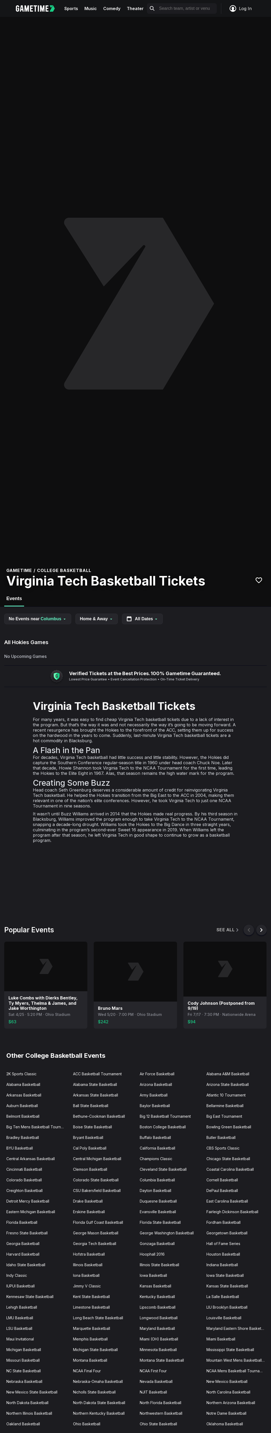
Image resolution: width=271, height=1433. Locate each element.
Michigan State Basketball (95, 1349)
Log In (240, 8)
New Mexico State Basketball (31, 1392)
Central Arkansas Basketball (30, 1158)
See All (228, 929)
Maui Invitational (20, 1339)
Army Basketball (154, 1095)
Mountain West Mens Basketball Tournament (237, 1360)
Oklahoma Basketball (224, 1424)
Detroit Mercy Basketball (27, 1201)
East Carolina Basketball (227, 1201)
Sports (71, 8)
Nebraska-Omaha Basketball (98, 1381)
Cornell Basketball (222, 1180)
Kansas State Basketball (227, 1286)
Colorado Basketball (24, 1180)
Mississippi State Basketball (230, 1349)
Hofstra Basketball (89, 1254)
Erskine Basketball (89, 1211)
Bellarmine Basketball (224, 1105)
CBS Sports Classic (223, 1148)
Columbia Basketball (157, 1180)
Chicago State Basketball (228, 1158)
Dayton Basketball (155, 1190)
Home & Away (96, 619)
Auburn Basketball (22, 1105)
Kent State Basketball (91, 1296)
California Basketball (157, 1148)
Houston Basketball (223, 1254)
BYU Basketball (19, 1148)
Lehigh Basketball (21, 1307)
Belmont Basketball (22, 1116)
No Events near (38, 618)
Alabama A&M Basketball (227, 1074)
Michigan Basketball (23, 1349)
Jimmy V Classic (87, 1286)
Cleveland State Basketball (163, 1169)
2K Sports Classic (21, 1074)
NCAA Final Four (87, 1371)
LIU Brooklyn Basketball (226, 1307)
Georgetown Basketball (226, 1233)
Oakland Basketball (23, 1424)
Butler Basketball (221, 1137)
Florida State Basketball (160, 1222)
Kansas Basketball (155, 1286)
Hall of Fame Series (223, 1243)
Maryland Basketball (157, 1328)
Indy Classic (16, 1275)
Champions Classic (156, 1158)
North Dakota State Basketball (99, 1402)
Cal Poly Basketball (89, 1148)
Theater (135, 8)
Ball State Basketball (90, 1105)
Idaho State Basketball (25, 1264)
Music (90, 8)
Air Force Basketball (157, 1074)
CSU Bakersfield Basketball (97, 1190)
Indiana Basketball (222, 1264)
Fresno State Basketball (27, 1233)
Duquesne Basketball (158, 1201)
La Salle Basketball (222, 1296)
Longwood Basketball (159, 1318)
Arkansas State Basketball (95, 1095)
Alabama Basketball (23, 1084)
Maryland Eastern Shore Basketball (236, 1328)
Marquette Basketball (91, 1328)
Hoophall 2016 (152, 1254)
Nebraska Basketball (24, 1381)
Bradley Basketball (22, 1137)
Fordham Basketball (223, 1222)
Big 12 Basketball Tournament (165, 1116)
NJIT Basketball (153, 1392)
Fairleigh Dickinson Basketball (232, 1211)
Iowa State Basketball (225, 1275)
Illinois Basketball (87, 1264)
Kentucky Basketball (157, 1296)
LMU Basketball (19, 1318)
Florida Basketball (21, 1222)
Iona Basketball (86, 1275)
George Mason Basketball (95, 1233)
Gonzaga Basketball (157, 1243)
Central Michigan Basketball (97, 1158)
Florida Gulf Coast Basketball (98, 1222)
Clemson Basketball (90, 1169)
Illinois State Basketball (159, 1264)
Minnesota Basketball (158, 1349)
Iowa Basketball (153, 1275)
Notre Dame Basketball (226, 1413)
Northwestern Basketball (161, 1413)
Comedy (111, 8)
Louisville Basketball (223, 1318)
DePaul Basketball (222, 1190)
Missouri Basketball (23, 1360)
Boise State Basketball (92, 1127)
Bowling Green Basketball (228, 1127)
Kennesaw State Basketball (29, 1296)
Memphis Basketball (90, 1339)
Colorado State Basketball (96, 1180)
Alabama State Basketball (95, 1084)
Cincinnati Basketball (24, 1169)
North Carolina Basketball (228, 1392)
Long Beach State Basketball (98, 1318)
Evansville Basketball (158, 1211)
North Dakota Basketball (27, 1402)
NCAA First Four (153, 1371)
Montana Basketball (90, 1360)
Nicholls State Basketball (94, 1392)
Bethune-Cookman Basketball (99, 1116)
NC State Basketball (23, 1371)
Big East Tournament (224, 1116)
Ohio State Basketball (158, 1424)
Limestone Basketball (91, 1307)
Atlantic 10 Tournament (226, 1095)
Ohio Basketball (86, 1424)
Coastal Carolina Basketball (230, 1169)
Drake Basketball (88, 1201)
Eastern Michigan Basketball (30, 1211)
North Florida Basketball (160, 1402)
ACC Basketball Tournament (97, 1074)
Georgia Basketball (22, 1243)
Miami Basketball (220, 1339)
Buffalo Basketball (155, 1137)
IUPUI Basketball (20, 1286)
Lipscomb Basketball (157, 1307)
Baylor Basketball (155, 1105)
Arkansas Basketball (23, 1095)
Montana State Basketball (162, 1360)
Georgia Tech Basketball (94, 1243)
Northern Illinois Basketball (29, 1413)
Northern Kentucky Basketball (99, 1413)
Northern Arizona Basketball (230, 1402)
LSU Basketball (19, 1328)
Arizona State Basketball (227, 1084)
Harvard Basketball (22, 1254)
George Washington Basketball (167, 1233)
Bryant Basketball (88, 1137)
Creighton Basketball (24, 1190)
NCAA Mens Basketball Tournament (237, 1371)
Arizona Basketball (156, 1084)
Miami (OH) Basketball (159, 1339)
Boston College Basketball (163, 1127)
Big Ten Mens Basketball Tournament (37, 1127)
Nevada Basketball (156, 1381)
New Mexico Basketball (226, 1381)
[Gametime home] (38, 8)
